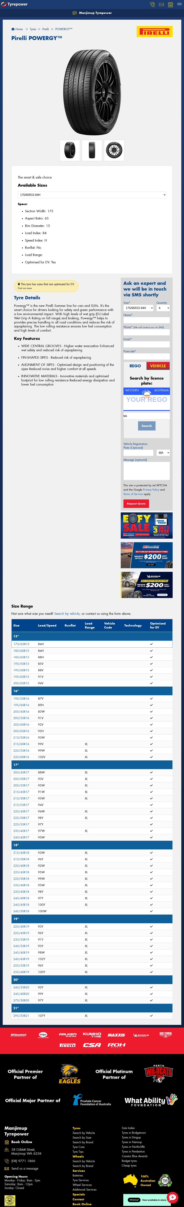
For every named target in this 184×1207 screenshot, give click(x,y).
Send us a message (24, 1169)
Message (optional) (135, 460)
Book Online (82, 1204)
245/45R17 (21, 837)
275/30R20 (21, 1000)
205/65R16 (21, 731)
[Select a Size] (92, 195)
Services (79, 1171)
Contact (78, 1199)
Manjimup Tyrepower (92, 13)
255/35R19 (21, 965)
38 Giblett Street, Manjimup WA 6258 (26, 1152)
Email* (127, 339)
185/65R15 (21, 657)
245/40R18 (21, 898)
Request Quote (136, 503)
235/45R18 (21, 892)
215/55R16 (21, 738)
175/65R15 (21, 644)
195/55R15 (21, 664)
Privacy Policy (151, 490)
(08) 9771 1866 (23, 1161)
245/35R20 (21, 987)
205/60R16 (21, 725)
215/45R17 (21, 792)
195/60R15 (21, 670)
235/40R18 (21, 885)
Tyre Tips (78, 1152)
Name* (128, 315)
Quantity (161, 303)
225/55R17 (21, 824)
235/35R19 (21, 939)
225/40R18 (21, 866)
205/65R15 (21, 683)
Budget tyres (129, 1161)
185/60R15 (21, 651)
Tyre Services (81, 1180)
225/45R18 (21, 872)
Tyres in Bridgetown (134, 1133)
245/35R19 (21, 946)
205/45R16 (21, 712)
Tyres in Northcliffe (133, 1147)
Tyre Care (79, 1147)
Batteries (78, 1175)
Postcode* (129, 351)
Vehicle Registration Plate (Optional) (135, 446)
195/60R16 (21, 705)
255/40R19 (21, 972)
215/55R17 (21, 805)
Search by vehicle (66, 614)
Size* (126, 303)
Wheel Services (82, 1185)
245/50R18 (21, 911)
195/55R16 (21, 699)
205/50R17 (21, 779)
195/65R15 (21, 677)
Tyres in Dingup (131, 1137)
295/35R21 (21, 1016)
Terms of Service (133, 494)
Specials (79, 1194)
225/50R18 (21, 879)
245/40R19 (21, 952)
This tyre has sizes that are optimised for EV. (46, 286)
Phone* (143, 327)
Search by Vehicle (84, 1133)
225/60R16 (21, 757)
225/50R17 (21, 818)
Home (17, 29)
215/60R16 (21, 744)
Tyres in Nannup (132, 1142)
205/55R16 (21, 718)
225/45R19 (21, 933)
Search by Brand (83, 1142)
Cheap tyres (129, 1165)
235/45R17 (21, 831)
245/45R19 (21, 959)
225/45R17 (21, 811)
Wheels (78, 1156)
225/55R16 (21, 751)
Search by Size (82, 1137)
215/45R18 (21, 853)
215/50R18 (21, 859)
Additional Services (84, 1189)
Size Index (128, 1128)
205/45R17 (21, 772)
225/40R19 (21, 926)
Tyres (76, 1128)
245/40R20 (21, 994)
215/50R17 (21, 798)
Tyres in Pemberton (133, 1151)
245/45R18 (21, 905)
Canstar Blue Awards (134, 1156)
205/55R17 (21, 785)
